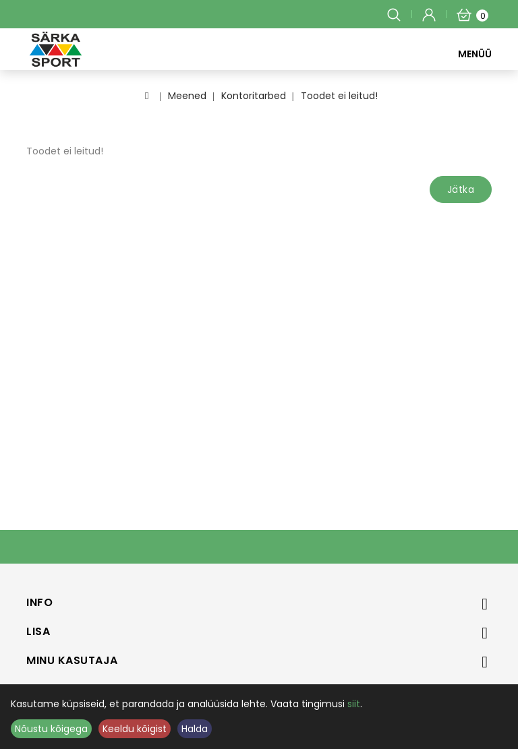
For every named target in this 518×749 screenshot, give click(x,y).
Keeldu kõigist (135, 729)
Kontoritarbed (253, 95)
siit (353, 704)
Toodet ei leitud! (339, 95)
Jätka (461, 189)
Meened (187, 95)
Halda (194, 729)
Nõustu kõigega (51, 729)
